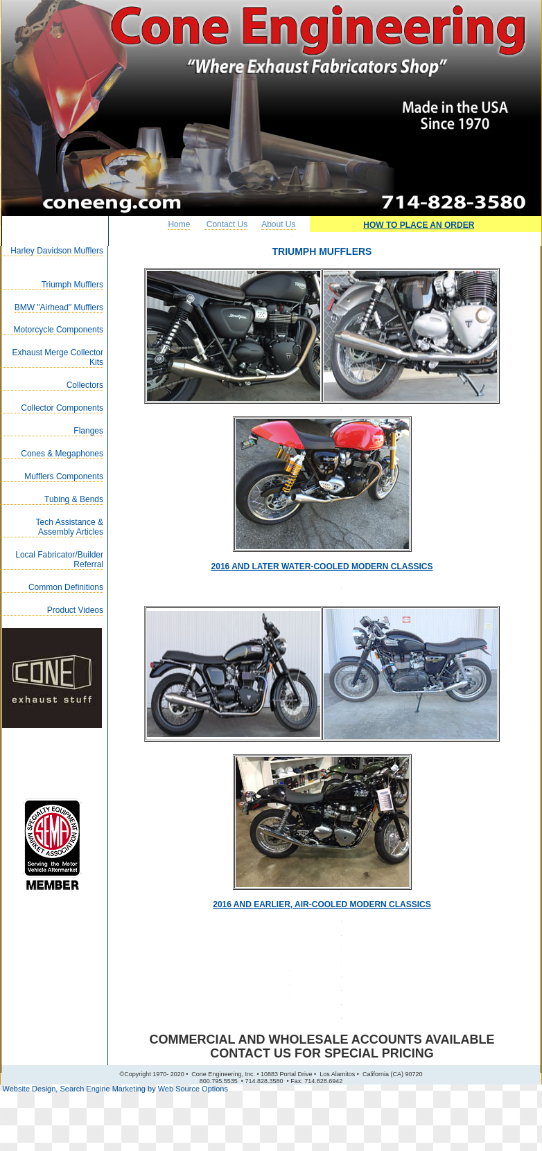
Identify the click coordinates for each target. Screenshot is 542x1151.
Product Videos (75, 610)
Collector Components (62, 408)
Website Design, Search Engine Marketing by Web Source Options (115, 1089)
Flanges (88, 431)
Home (179, 224)
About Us (278, 224)
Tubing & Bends (73, 499)
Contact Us (225, 224)
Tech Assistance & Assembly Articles (69, 527)
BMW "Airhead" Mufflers (59, 307)
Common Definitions (65, 587)
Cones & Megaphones (62, 453)
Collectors (85, 385)
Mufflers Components (63, 476)
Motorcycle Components (58, 329)
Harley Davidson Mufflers (56, 251)
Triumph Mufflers (72, 284)
